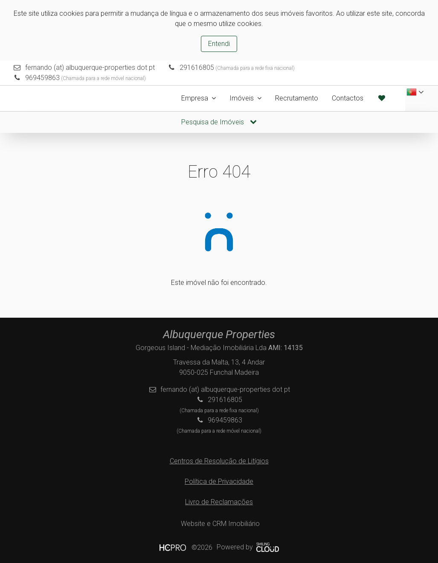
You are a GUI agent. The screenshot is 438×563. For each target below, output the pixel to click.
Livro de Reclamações (219, 502)
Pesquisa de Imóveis (219, 122)
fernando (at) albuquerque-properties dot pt (90, 67)
